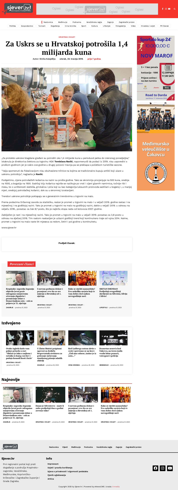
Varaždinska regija (94, 22)
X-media (116, 487)
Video (133, 26)
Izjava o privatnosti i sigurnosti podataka (68, 471)
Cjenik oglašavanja (57, 475)
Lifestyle (106, 26)
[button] (174, 9)
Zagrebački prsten (127, 22)
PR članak (164, 26)
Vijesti (65, 447)
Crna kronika (70, 26)
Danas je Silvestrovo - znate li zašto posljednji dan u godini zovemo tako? (50, 408)
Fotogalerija (121, 26)
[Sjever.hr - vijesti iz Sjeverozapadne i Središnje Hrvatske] (17, 9)
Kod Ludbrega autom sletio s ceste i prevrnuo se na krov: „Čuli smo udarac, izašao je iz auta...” (82, 352)
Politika (12, 26)
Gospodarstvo (27, 26)
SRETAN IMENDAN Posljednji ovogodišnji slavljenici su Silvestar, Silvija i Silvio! (113, 292)
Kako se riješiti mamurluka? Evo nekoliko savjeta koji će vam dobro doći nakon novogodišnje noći (81, 292)
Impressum (53, 464)
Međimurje (62, 22)
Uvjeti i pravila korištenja (60, 467)
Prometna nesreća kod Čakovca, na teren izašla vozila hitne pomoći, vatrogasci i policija (110, 352)
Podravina (77, 22)
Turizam (41, 26)
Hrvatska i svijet (148, 26)
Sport (83, 26)
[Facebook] (163, 9)
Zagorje (110, 22)
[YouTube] (169, 9)
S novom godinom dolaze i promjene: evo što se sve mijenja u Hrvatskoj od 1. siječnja (50, 292)
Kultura (94, 26)
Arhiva (51, 479)
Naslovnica (48, 22)
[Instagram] (166, 9)
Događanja (55, 26)
